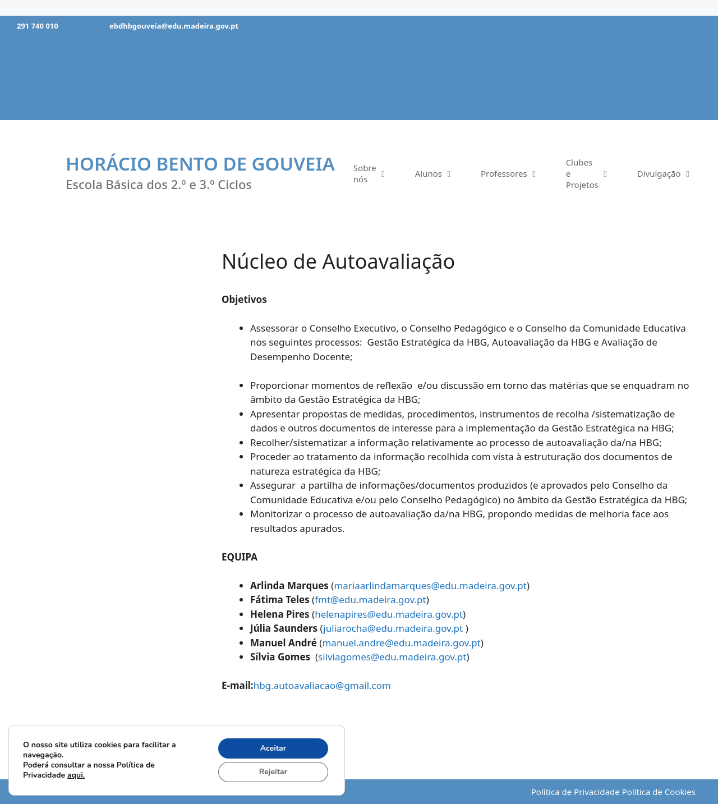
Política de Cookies (659, 791)
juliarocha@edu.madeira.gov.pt (394, 628)
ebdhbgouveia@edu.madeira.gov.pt (173, 26)
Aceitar (273, 748)
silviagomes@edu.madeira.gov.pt (392, 656)
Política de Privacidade (575, 791)
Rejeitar (273, 771)
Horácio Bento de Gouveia (200, 163)
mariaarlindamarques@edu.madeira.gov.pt (430, 585)
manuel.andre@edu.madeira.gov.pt (401, 642)
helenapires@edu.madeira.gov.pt (389, 614)
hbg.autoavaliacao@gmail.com (322, 685)
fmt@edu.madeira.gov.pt (370, 599)
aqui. (76, 775)
